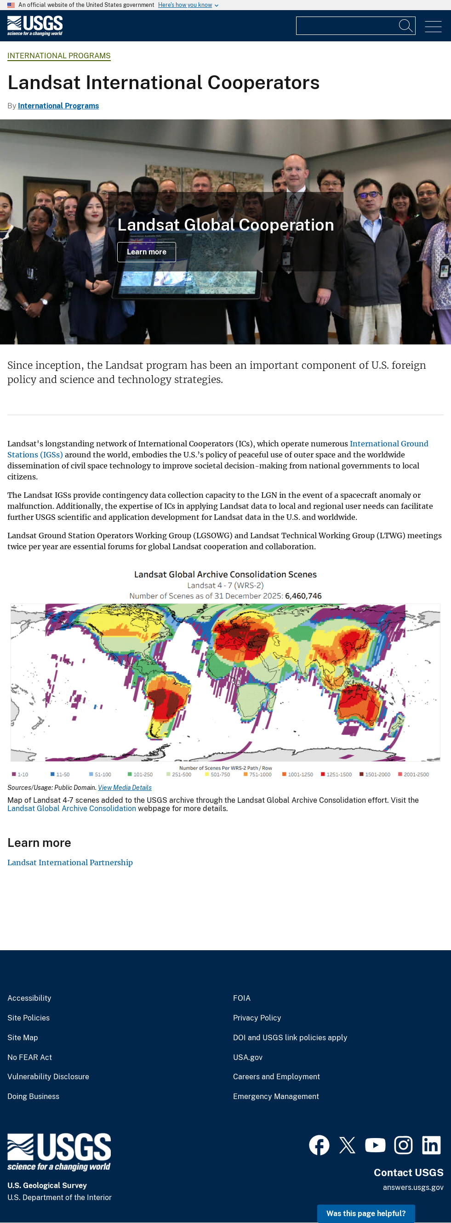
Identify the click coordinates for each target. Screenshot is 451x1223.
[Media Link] (225, 673)
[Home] (35, 33)
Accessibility (29, 998)
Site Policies (28, 1018)
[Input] (356, 26)
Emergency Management (276, 1097)
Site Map (22, 1038)
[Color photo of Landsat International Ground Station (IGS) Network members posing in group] (225, 231)
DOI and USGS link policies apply (290, 1038)
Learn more (146, 252)
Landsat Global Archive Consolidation (71, 808)
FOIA (242, 998)
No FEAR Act (29, 1058)
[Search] (406, 26)
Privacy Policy (257, 1018)
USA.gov (248, 1058)
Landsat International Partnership (70, 862)
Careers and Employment (276, 1077)
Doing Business (33, 1097)
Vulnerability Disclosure (48, 1077)
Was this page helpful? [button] (366, 1213)
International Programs (59, 55)
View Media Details (125, 787)
